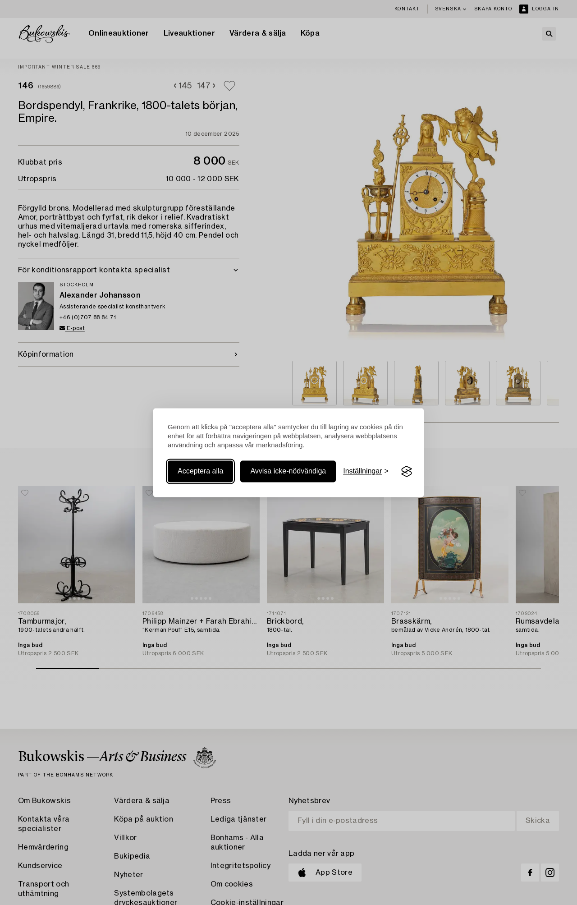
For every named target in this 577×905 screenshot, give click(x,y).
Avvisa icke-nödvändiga (288, 471)
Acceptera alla (200, 471)
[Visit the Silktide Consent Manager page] (406, 471)
